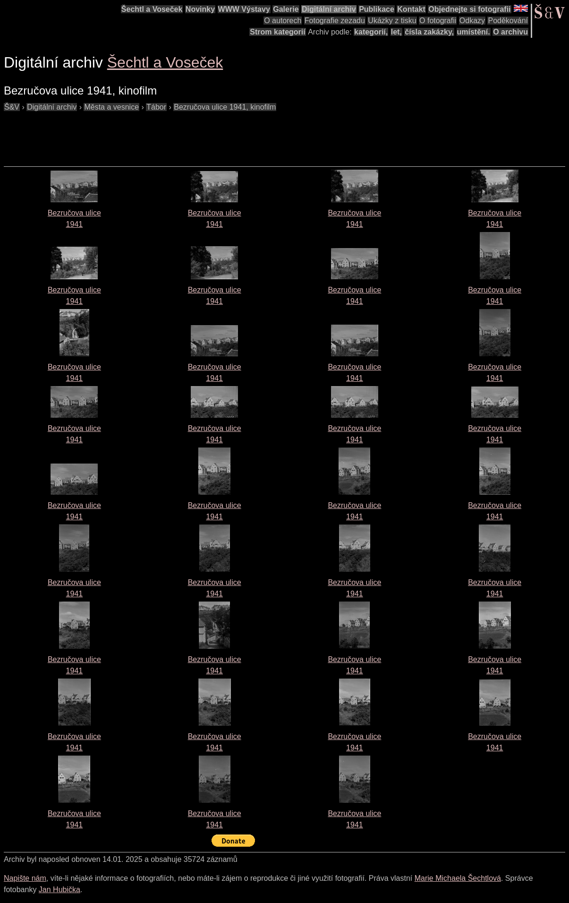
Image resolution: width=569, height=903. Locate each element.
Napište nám (25, 878)
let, (396, 32)
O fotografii (437, 21)
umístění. (473, 32)
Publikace (376, 9)
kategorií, (371, 32)
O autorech (282, 21)
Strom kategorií (277, 32)
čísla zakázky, (429, 32)
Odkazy (472, 21)
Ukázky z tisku (392, 21)
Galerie (285, 9)
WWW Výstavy (244, 9)
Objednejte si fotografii (469, 9)
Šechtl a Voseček (152, 9)
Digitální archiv (329, 9)
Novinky (200, 9)
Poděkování (508, 21)
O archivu (510, 32)
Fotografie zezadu (335, 21)
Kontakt (411, 9)
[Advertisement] (176, 134)
